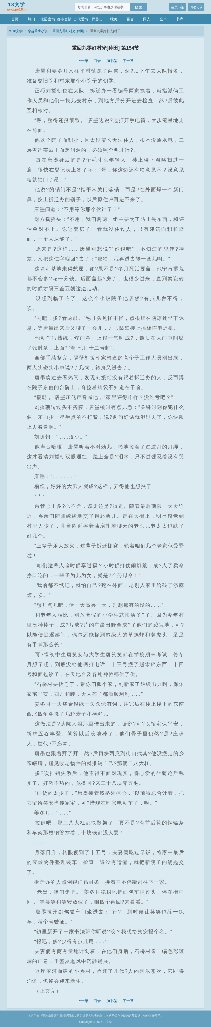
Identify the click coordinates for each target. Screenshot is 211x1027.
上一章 (82, 61)
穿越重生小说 (38, 31)
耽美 (113, 19)
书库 (179, 19)
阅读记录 (196, 7)
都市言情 (64, 19)
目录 (97, 61)
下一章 (128, 61)
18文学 (17, 7)
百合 (130, 19)
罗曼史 (97, 19)
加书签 (111, 61)
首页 (15, 19)
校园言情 (47, 19)
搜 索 (138, 7)
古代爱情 (80, 19)
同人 (146, 19)
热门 (31, 19)
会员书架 (177, 7)
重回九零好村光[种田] (68, 31)
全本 (163, 19)
